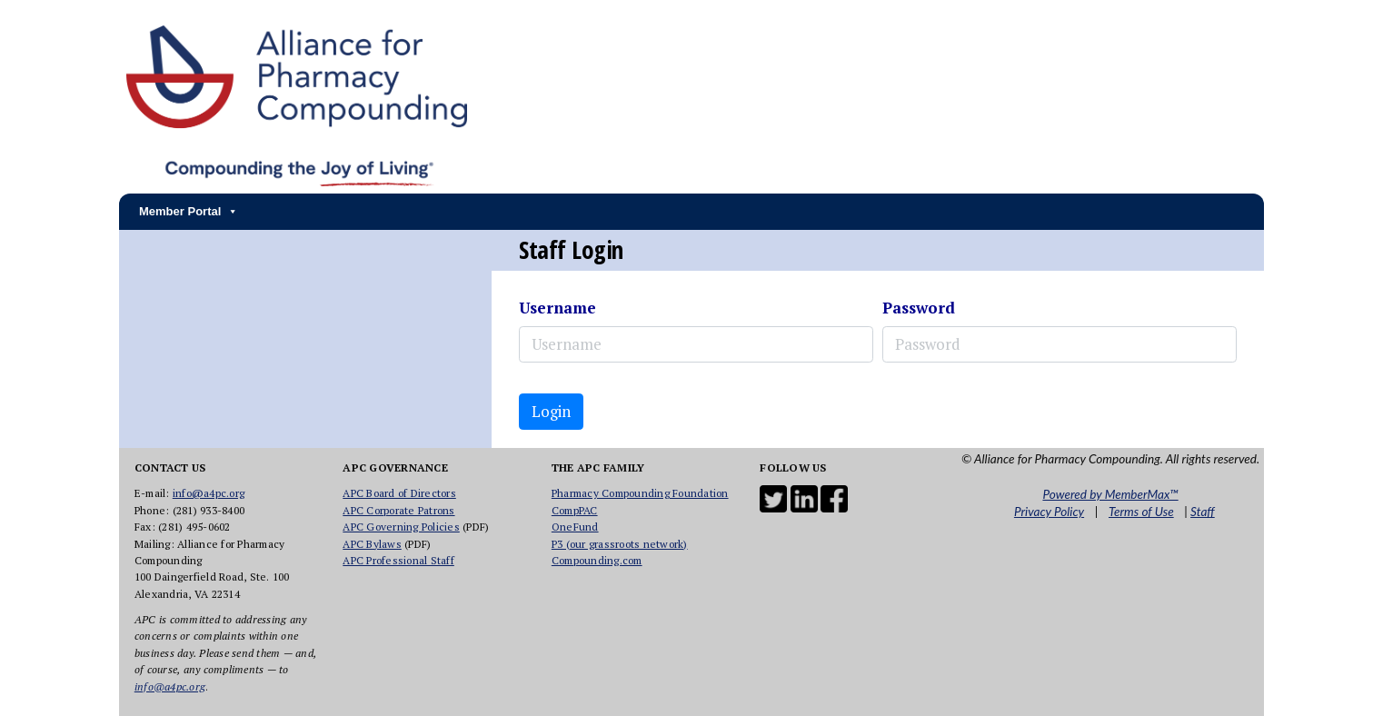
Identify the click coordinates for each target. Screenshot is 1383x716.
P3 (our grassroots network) (620, 544)
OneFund (575, 526)
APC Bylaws (372, 544)
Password (918, 307)
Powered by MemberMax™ (1110, 494)
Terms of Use (1141, 511)
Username (557, 307)
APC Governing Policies (401, 526)
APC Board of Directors (399, 493)
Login (551, 411)
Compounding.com (597, 560)
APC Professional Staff (398, 560)
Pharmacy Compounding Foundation (640, 493)
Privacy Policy (1049, 511)
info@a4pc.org (208, 493)
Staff (1202, 511)
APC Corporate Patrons (398, 510)
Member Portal (188, 211)
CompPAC (575, 510)
